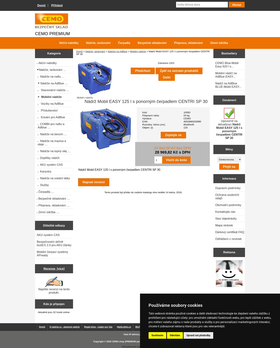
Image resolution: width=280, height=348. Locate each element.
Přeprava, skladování (188, 42)
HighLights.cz (124, 327)
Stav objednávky (226, 218)
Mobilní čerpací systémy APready (52, 253)
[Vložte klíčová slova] (202, 4)
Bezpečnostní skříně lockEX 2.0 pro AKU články (54, 243)
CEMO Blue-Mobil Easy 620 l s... (227, 64)
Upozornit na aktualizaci (229, 123)
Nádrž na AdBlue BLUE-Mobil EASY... (228, 85)
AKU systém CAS (48, 235)
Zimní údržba (219, 42)
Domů (41, 5)
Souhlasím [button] (157, 335)
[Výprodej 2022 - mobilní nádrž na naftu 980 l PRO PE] (229, 273)
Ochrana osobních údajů (227, 196)
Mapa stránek (224, 225)
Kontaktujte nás (225, 211)
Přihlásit (57, 5)
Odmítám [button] (175, 335)
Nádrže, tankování (95, 51)
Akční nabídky (68, 42)
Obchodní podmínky (228, 205)
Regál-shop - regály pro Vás (98, 327)
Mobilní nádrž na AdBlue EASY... (226, 75)
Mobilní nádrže (138, 51)
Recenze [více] (53, 268)
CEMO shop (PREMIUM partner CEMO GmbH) (135, 341)
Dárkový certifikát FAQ (229, 232)
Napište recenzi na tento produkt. (54, 285)
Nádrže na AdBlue (117, 51)
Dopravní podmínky (227, 188)
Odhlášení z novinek (228, 238)
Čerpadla (124, 42)
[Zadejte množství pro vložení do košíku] (158, 160)
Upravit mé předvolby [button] (198, 335)
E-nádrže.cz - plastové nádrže (65, 327)
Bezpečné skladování (152, 42)
